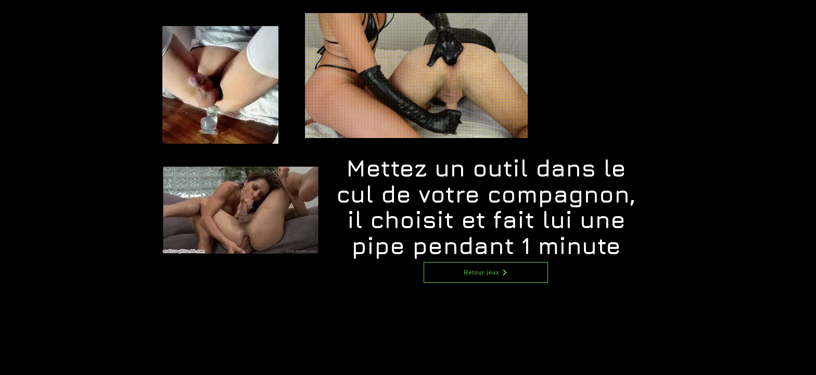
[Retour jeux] (486, 272)
